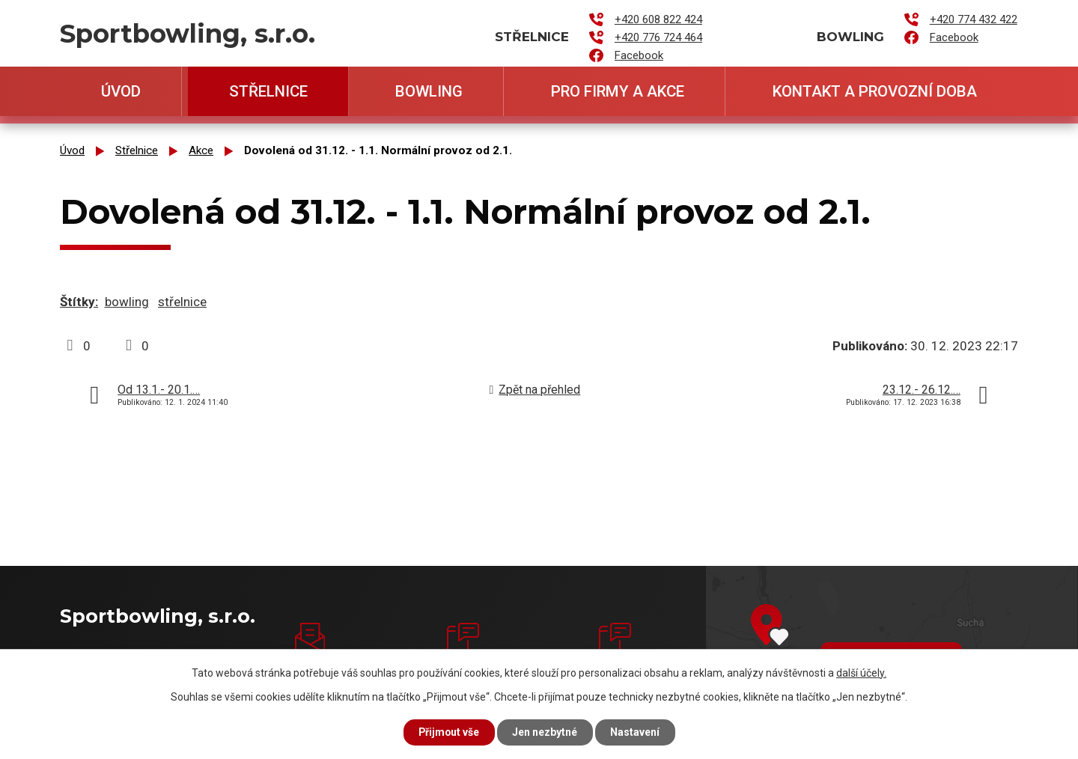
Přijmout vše (448, 732)
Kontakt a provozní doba (875, 91)
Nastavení (636, 732)
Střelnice (268, 91)
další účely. (861, 672)
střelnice (182, 301)
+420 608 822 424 (658, 19)
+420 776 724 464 (658, 37)
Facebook (639, 55)
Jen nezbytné (545, 732)
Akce (201, 150)
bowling (127, 301)
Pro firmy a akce (617, 91)
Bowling (429, 91)
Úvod (121, 91)
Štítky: (79, 301)
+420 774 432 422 (973, 19)
